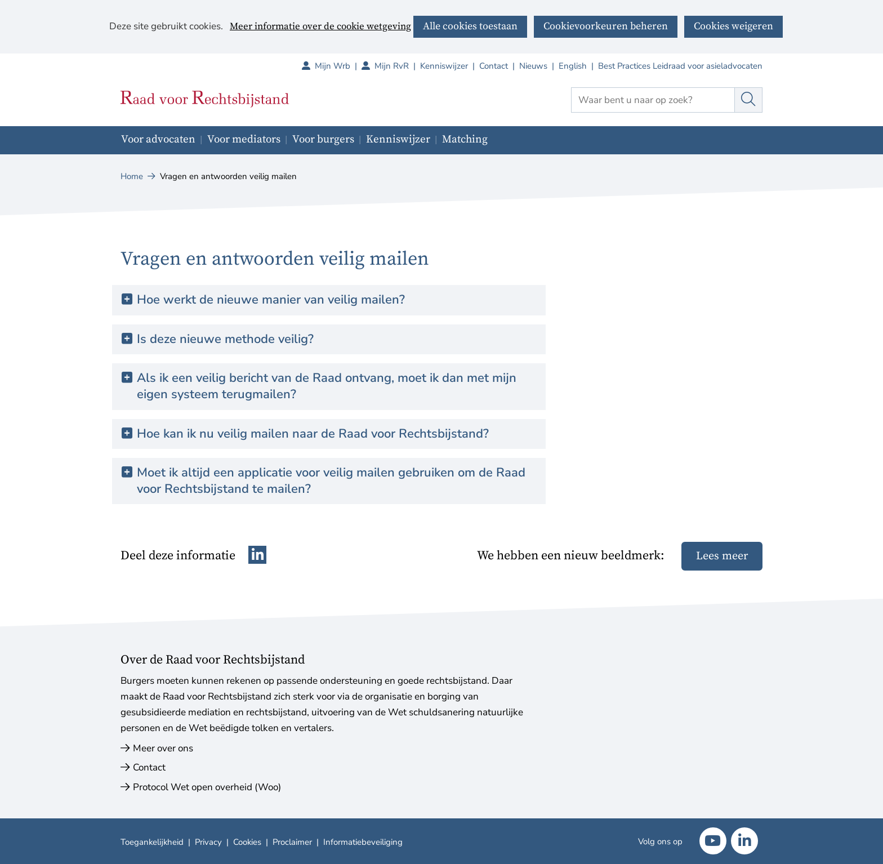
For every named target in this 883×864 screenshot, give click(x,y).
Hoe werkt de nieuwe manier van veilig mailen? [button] (271, 300)
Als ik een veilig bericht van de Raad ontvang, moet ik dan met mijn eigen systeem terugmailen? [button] (326, 386)
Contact (493, 66)
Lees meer (722, 556)
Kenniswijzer (444, 66)
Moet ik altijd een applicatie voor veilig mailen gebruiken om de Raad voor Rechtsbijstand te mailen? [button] (331, 481)
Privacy (208, 842)
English (573, 66)
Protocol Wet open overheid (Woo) (207, 787)
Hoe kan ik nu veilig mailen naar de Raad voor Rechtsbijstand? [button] (313, 434)
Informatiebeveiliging (363, 842)
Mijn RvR (397, 66)
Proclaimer (292, 842)
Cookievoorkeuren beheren (605, 26)
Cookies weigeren (733, 26)
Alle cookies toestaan (470, 26)
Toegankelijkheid (152, 842)
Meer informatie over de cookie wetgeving (320, 27)
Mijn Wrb (338, 66)
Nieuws (533, 66)
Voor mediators (243, 139)
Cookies (247, 842)
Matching (465, 139)
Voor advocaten (158, 139)
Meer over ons (163, 748)
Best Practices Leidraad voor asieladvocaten (680, 66)
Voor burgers (323, 139)
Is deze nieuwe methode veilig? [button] (225, 339)
